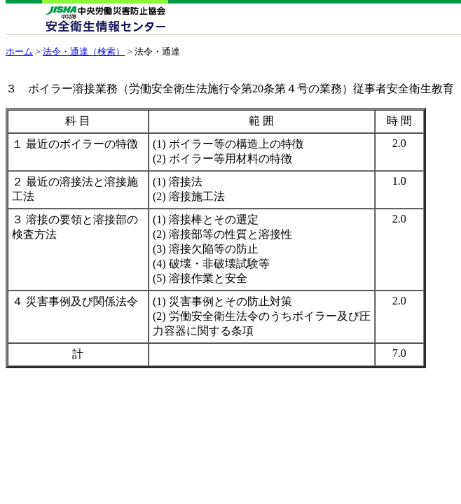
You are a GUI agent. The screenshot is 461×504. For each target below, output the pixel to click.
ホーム (19, 51)
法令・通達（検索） (84, 51)
